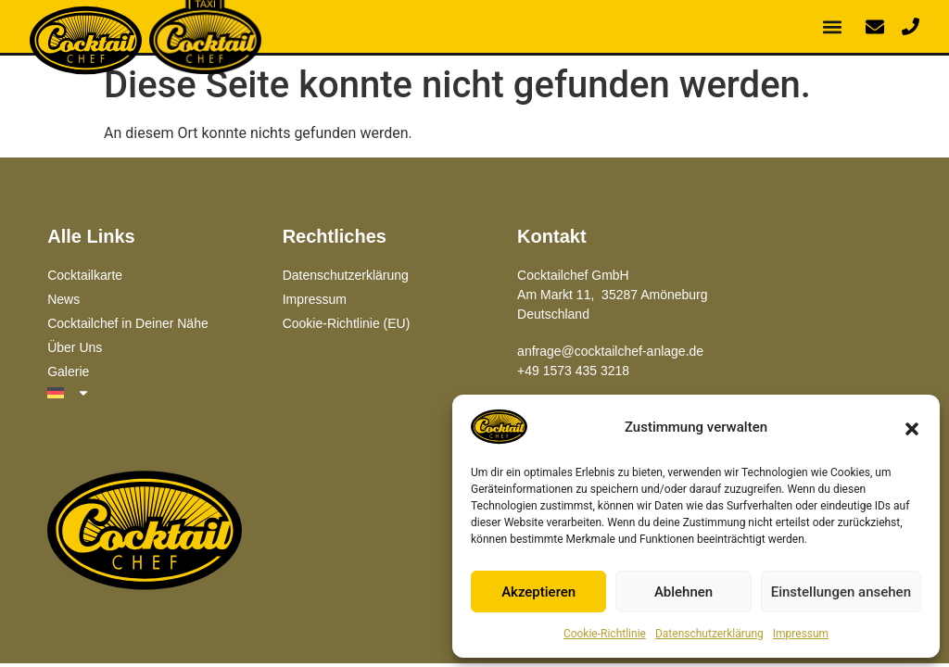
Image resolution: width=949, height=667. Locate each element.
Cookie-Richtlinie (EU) (347, 323)
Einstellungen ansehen (841, 592)
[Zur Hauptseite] (144, 532)
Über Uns (74, 347)
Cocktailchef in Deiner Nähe (128, 323)
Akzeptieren (538, 592)
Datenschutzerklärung (709, 633)
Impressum (801, 633)
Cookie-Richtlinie (604, 633)
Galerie (68, 371)
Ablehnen (683, 592)
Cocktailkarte (84, 275)
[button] (912, 427)
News (63, 299)
